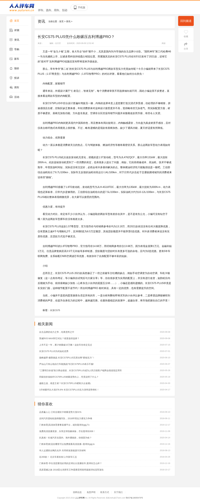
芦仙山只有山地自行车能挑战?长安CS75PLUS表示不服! (66, 364)
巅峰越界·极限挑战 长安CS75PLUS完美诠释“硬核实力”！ (67, 357)
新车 (14, 59)
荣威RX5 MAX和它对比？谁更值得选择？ (59, 338)
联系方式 (105, 492)
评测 (14, 30)
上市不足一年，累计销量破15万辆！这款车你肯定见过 (65, 345)
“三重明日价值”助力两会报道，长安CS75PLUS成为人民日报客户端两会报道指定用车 (80, 370)
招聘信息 (77, 492)
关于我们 (118, 492)
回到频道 (186, 21)
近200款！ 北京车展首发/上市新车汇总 (58, 457)
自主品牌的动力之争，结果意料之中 (56, 332)
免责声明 (91, 492)
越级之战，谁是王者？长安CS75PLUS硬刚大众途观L (65, 383)
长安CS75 (55, 310)
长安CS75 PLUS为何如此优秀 (53, 351)
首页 (14, 20)
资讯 (14, 40)
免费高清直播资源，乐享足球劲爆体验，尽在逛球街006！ (67, 431)
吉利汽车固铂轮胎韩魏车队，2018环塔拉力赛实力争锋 (65, 418)
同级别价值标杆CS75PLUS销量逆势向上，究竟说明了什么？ (69, 377)
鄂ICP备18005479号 (134, 498)
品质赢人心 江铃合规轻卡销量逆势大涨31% (60, 412)
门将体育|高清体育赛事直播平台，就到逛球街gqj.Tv (64, 425)
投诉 (14, 78)
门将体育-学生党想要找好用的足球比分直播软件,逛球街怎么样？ (70, 463)
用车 (14, 87)
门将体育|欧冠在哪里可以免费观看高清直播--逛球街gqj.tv (67, 444)
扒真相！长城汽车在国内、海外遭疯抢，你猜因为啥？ (65, 437)
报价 (14, 68)
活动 (14, 97)
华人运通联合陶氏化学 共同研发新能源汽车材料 (62, 450)
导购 (14, 49)
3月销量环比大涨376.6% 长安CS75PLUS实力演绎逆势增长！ (69, 389)
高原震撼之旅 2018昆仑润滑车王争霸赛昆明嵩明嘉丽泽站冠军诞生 (71, 469)
